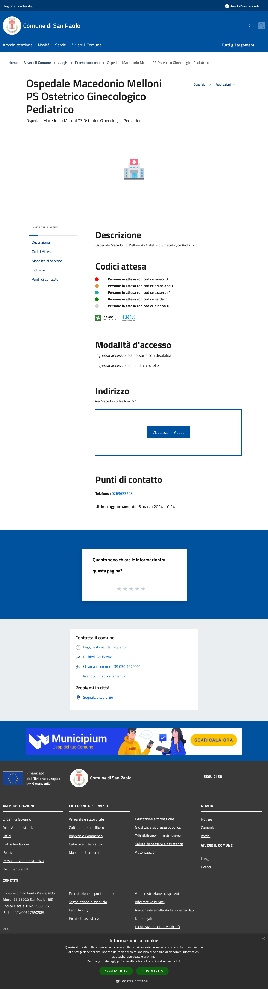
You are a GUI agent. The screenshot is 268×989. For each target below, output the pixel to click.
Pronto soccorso (87, 62)
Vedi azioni (226, 84)
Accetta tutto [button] (116, 971)
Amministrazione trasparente (158, 893)
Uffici (7, 836)
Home (13, 62)
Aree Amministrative (19, 827)
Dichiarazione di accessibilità (157, 926)
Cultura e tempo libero (86, 827)
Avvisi (205, 836)
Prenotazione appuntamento (91, 893)
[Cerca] (259, 25)
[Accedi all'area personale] (242, 6)
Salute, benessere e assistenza (159, 844)
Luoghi (63, 62)
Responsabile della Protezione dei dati (164, 910)
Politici (8, 852)
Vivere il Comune (38, 62)
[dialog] (134, 961)
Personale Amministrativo (23, 860)
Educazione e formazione (154, 819)
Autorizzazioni (146, 852)
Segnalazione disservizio (88, 902)
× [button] (263, 939)
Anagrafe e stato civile (86, 819)
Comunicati (210, 827)
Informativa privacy (150, 902)
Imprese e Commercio (86, 836)
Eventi (206, 867)
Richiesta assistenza (85, 918)
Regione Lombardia (18, 6)
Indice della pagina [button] (45, 227)
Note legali (143, 918)
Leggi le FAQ (78, 910)
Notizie (206, 819)
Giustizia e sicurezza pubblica (158, 827)
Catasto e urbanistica (85, 844)
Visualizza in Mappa (168, 432)
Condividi (203, 84)
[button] (134, 981)
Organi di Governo (17, 819)
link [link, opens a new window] (178, 961)
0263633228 (122, 493)
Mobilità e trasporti (84, 852)
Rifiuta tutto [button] (152, 971)
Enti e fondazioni (16, 844)
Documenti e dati (16, 869)
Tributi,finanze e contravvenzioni (160, 835)
